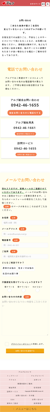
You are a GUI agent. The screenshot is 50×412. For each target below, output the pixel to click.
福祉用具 (12, 387)
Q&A (12, 399)
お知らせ (37, 380)
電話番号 (11, 240)
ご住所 (9, 251)
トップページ (12, 376)
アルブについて (37, 376)
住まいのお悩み (26, 267)
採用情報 (37, 403)
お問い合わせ (37, 399)
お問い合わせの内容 (16, 297)
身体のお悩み (9, 267)
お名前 (9, 217)
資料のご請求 (12, 403)
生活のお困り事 (10, 273)
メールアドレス (14, 229)
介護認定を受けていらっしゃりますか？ (22, 282)
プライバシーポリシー (21, 344)
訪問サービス (12, 391)
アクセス (12, 380)
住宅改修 (37, 387)
